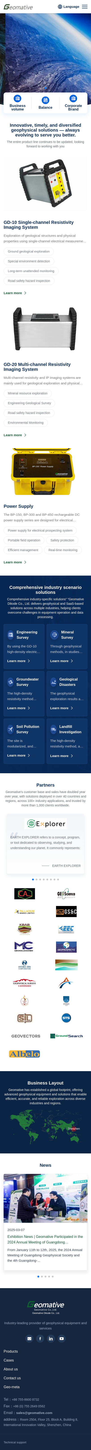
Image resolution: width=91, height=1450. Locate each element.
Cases (9, 1360)
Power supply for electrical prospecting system (40, 530)
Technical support (15, 1442)
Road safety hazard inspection (29, 281)
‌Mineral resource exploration (28, 393)
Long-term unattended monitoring (31, 271)
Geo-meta (12, 1387)
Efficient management (23, 550)
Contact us (12, 1378)
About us (11, 1369)
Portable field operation (24, 540)
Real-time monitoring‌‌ (62, 550)
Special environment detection (29, 261)
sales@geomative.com (27, 1413)
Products (11, 1351)
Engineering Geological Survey (29, 403)
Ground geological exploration (29, 251)
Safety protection (62, 540)
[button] (42, 88)
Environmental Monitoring (25, 422)
